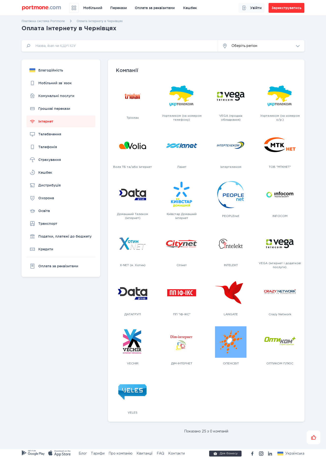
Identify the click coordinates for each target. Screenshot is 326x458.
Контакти (176, 453)
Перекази (118, 8)
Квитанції (144, 453)
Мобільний (92, 8)
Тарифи (98, 453)
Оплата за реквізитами (155, 8)
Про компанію (121, 453)
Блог (83, 453)
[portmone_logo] (41, 7)
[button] (261, 46)
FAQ (160, 453)
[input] (120, 46)
